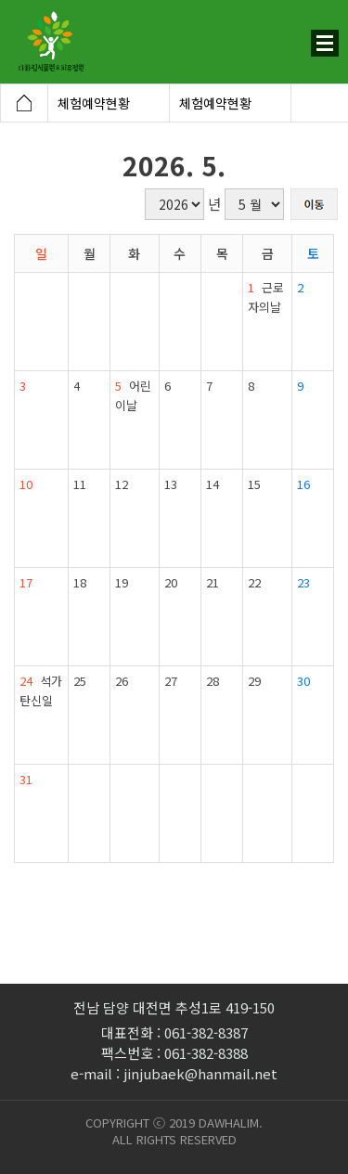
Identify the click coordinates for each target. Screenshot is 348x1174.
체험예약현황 (94, 103)
